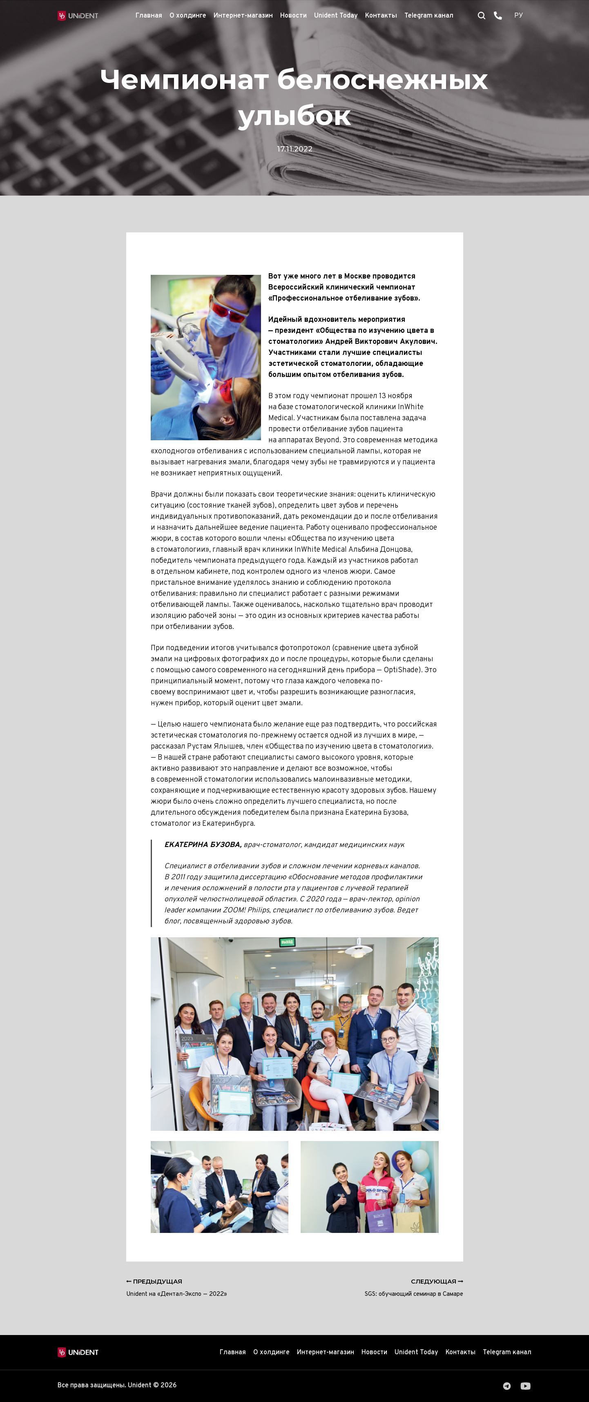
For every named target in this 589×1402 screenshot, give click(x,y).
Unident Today (336, 16)
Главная (149, 16)
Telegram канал (428, 16)
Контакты (381, 16)
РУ (518, 16)
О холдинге (188, 16)
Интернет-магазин (243, 16)
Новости (293, 16)
